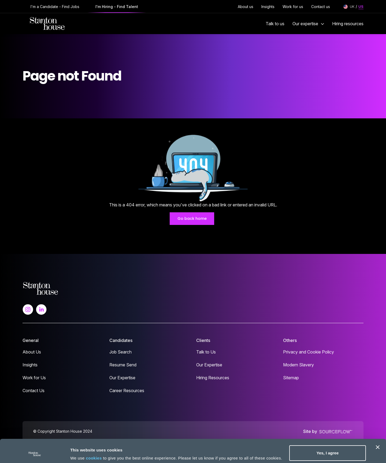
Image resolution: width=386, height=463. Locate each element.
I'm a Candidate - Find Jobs (55, 6)
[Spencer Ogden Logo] (41, 288)
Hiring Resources (212, 377)
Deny (328, 448)
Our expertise (308, 23)
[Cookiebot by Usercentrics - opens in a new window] (34, 453)
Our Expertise (122, 377)
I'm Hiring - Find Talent (116, 6)
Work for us (293, 6)
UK (352, 6)
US (360, 6)
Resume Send (122, 364)
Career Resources (126, 390)
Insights (267, 6)
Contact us (320, 6)
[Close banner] (378, 425)
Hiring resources (347, 23)
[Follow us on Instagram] (28, 309)
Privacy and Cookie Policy (308, 352)
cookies (94, 436)
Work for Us (34, 377)
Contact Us (33, 390)
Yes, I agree (328, 431)
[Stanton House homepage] (47, 23)
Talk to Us (206, 352)
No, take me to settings (92, 451)
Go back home (192, 218)
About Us (32, 352)
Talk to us (275, 23)
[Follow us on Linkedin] (41, 309)
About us (245, 6)
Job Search (120, 352)
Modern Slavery (298, 364)
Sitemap (291, 377)
